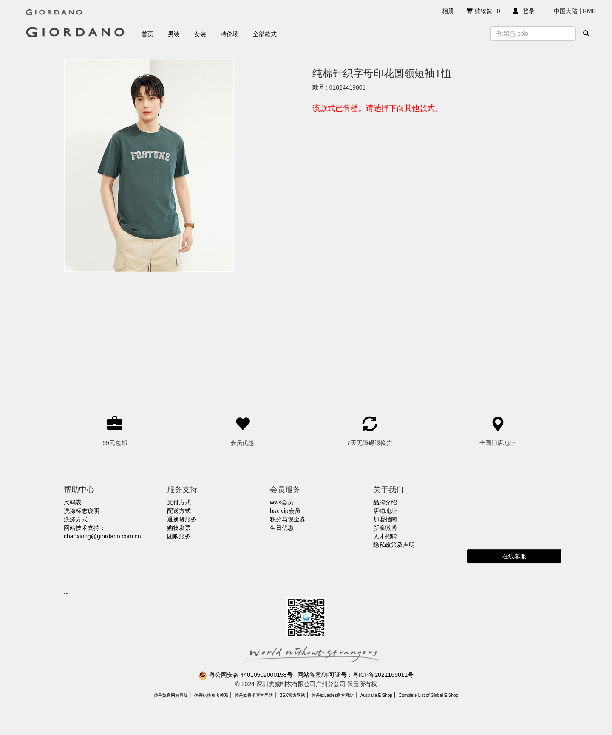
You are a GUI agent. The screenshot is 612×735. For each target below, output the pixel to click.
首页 (147, 34)
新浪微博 (385, 527)
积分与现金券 (288, 519)
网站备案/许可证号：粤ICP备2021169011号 (356, 674)
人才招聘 (385, 536)
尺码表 (73, 502)
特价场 (229, 34)
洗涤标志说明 (81, 510)
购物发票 (179, 527)
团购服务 (179, 536)
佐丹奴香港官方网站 (254, 695)
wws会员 (281, 502)
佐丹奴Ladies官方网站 (333, 695)
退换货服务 (182, 519)
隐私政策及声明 (394, 544)
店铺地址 (385, 510)
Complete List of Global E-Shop (428, 695)
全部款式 (265, 34)
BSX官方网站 (292, 695)
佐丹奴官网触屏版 (171, 695)
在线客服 (514, 556)
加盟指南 (385, 519)
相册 (448, 11)
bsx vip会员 (285, 510)
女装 (200, 34)
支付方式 (179, 502)
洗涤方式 (76, 519)
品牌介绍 (385, 502)
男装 (174, 34)
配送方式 (179, 510)
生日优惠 (282, 527)
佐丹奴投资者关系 (211, 695)
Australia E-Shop (376, 695)
